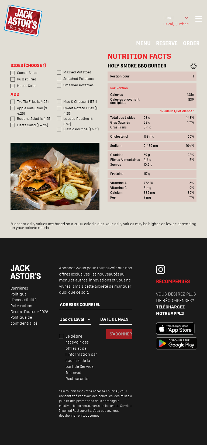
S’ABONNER (121, 334)
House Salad (27, 86)
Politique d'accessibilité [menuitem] (24, 297)
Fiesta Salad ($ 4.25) (32, 125)
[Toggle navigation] (198, 21)
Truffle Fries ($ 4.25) (33, 102)
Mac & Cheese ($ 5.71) (80, 102)
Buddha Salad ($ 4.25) (34, 119)
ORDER (191, 43)
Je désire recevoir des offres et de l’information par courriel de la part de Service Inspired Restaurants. (81, 357)
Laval (168, 17)
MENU (143, 43)
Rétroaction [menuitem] (21, 306)
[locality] (75, 319)
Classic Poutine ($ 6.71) (81, 129)
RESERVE (167, 43)
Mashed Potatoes (77, 72)
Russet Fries (26, 79)
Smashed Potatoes (78, 79)
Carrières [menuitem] (19, 288)
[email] (95, 305)
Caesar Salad (27, 73)
